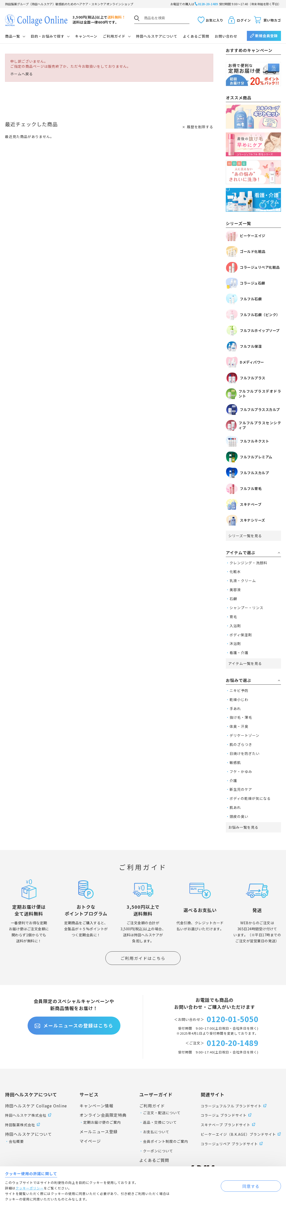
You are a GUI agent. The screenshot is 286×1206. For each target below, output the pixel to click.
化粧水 (235, 571)
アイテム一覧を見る (245, 663)
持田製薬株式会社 (20, 1124)
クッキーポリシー (30, 1188)
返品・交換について (160, 1122)
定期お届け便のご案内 (102, 1122)
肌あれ (235, 807)
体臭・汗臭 (239, 726)
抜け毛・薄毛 (241, 717)
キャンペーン (86, 36)
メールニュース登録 (99, 1131)
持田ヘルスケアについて (156, 36)
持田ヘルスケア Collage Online (36, 1106)
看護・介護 (239, 652)
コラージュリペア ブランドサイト (229, 1143)
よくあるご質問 (196, 36)
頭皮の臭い (239, 816)
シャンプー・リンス (246, 607)
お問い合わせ (226, 36)
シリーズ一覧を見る (245, 535)
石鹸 (233, 598)
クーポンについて (158, 1150)
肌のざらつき (241, 744)
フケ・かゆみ (241, 771)
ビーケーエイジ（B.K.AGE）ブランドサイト (238, 1134)
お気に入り (214, 20)
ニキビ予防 (239, 690)
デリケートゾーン (244, 735)
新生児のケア (241, 789)
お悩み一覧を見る (243, 827)
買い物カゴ (272, 20)
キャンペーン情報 (96, 1106)
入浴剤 (235, 625)
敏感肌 (235, 762)
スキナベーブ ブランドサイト (225, 1124)
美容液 (235, 589)
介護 (233, 780)
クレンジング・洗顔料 (248, 562)
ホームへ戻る (21, 74)
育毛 (233, 616)
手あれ (235, 708)
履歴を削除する (200, 126)
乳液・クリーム (243, 580)
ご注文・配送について (162, 1112)
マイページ (90, 1141)
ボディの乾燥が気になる (250, 798)
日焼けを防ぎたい (245, 753)
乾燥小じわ (239, 699)
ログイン (244, 20)
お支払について (156, 1131)
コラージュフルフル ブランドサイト (231, 1105)
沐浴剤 (235, 643)
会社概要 (16, 1141)
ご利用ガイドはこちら (143, 958)
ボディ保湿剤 (241, 634)
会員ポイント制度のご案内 (165, 1141)
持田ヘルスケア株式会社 (25, 1115)
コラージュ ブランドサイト (224, 1115)
